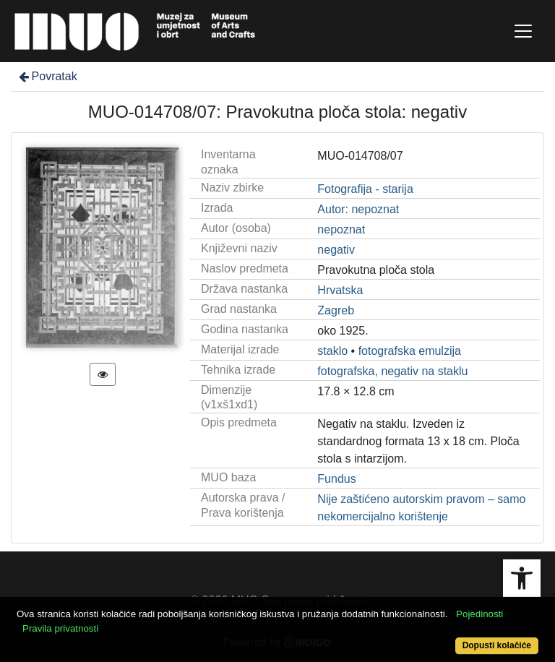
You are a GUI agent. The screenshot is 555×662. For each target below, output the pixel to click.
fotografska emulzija (409, 351)
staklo (332, 351)
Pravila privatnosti (60, 628)
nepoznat (341, 229)
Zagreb (335, 310)
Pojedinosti (479, 614)
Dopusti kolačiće (496, 645)
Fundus (336, 479)
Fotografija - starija (365, 189)
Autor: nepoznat (358, 209)
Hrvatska (340, 290)
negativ (336, 250)
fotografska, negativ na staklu (392, 371)
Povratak (47, 76)
